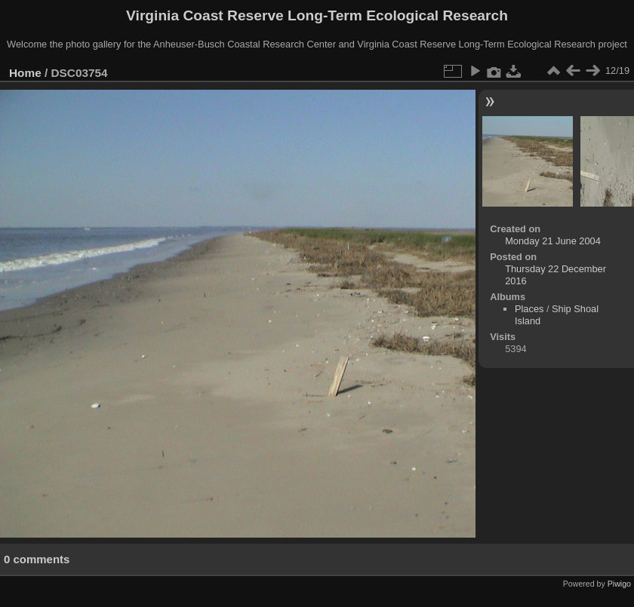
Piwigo (619, 583)
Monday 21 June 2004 (553, 241)
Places (529, 308)
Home (25, 72)
